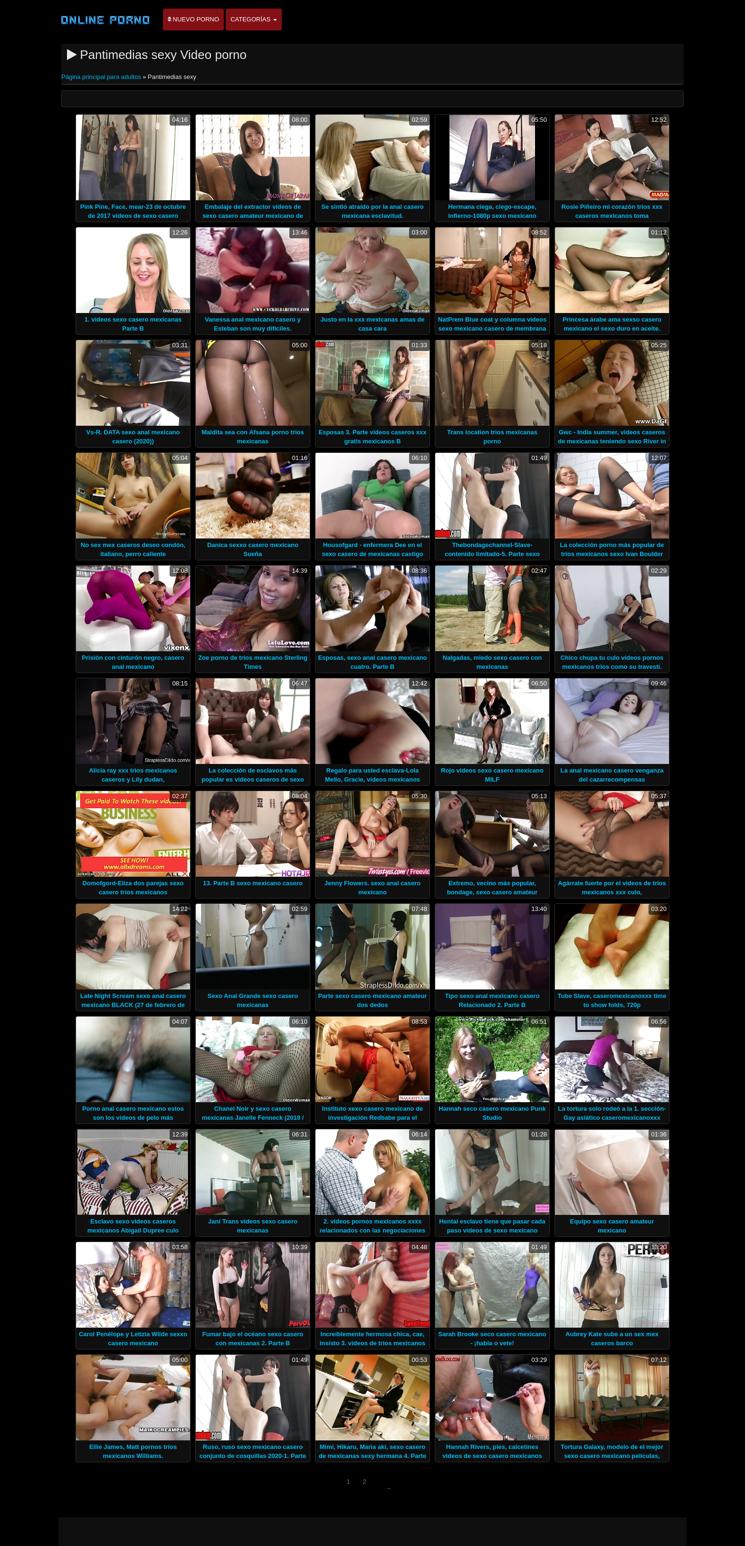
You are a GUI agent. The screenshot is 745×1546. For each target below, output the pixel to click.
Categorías (253, 19)
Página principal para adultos (102, 76)
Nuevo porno (193, 19)
